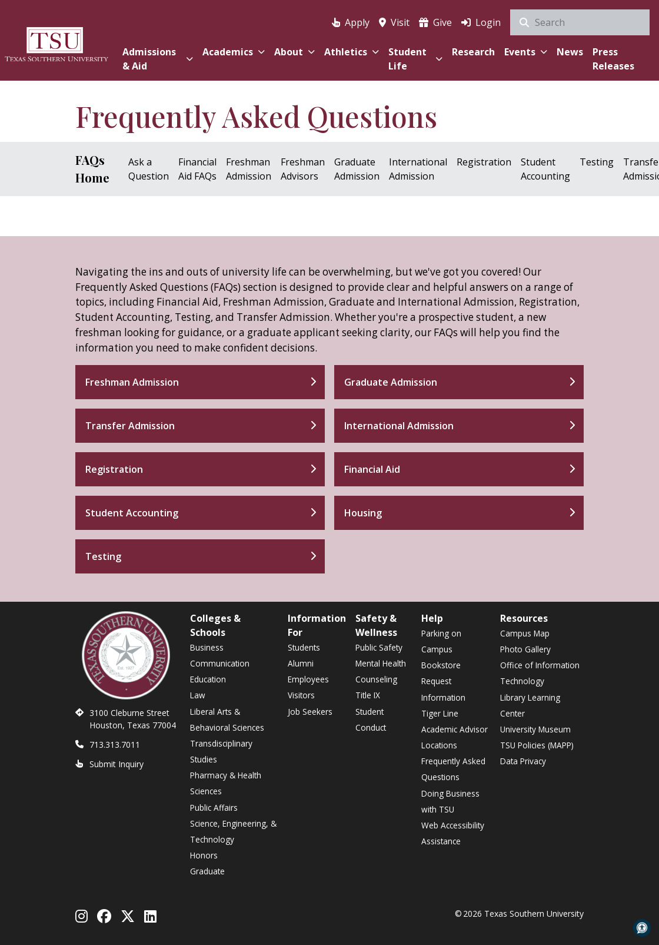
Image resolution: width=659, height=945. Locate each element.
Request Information (443, 688)
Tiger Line (439, 713)
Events (525, 51)
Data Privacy (523, 761)
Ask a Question (148, 169)
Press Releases (613, 58)
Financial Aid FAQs (197, 169)
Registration (484, 161)
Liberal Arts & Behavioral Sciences (227, 719)
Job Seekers (310, 711)
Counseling (376, 679)
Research (473, 51)
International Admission (418, 169)
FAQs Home (92, 168)
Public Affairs (214, 807)
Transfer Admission (130, 425)
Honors (204, 855)
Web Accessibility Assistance (452, 833)
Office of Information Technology (540, 673)
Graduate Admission (357, 169)
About (294, 51)
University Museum (535, 729)
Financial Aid (372, 469)
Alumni (301, 663)
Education (208, 679)
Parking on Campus (441, 641)
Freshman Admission (248, 169)
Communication (219, 663)
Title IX (367, 695)
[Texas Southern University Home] (56, 42)
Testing (597, 161)
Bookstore (441, 665)
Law (197, 695)
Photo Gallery (525, 649)
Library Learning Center (530, 705)
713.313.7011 (114, 744)
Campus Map (525, 633)
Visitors (301, 695)
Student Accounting (545, 169)
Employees (308, 679)
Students (304, 647)
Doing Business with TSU (450, 801)
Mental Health (380, 663)
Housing (363, 512)
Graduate (207, 871)
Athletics (351, 51)
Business (207, 647)
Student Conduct (370, 719)
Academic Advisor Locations (454, 737)
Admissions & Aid (157, 58)
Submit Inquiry (116, 764)
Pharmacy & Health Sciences (225, 783)
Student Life (415, 58)
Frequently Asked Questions (453, 768)
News (570, 51)
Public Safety (378, 647)
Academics (233, 51)
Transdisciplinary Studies (221, 751)
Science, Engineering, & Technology (233, 831)
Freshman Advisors (303, 169)
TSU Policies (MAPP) (537, 745)
